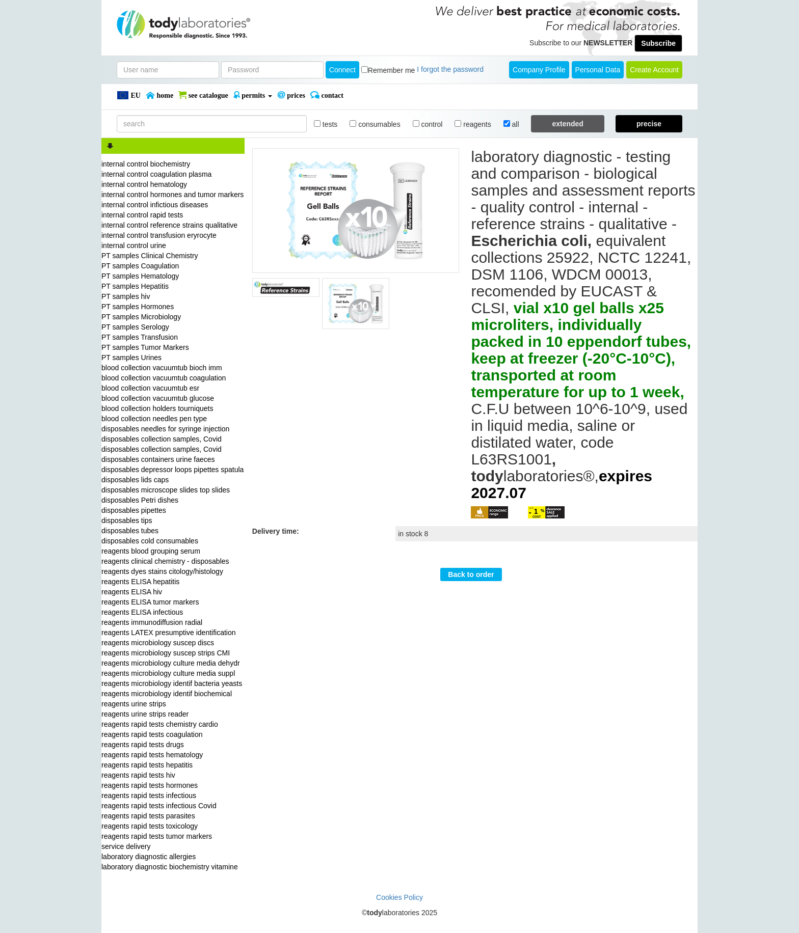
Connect (342, 70)
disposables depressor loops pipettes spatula (172, 469)
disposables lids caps (135, 480)
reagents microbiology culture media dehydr (170, 663)
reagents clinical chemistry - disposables (165, 561)
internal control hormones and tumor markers (172, 194)
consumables (375, 124)
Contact (326, 95)
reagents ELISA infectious (142, 612)
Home (159, 95)
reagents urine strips (133, 704)
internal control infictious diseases (154, 205)
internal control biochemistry (145, 164)
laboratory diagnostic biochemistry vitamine (169, 867)
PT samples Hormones (137, 307)
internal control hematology (144, 184)
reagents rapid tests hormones (149, 785)
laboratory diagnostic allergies (148, 857)
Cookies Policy (399, 897)
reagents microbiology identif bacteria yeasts (171, 683)
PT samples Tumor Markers (145, 347)
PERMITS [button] (252, 95)
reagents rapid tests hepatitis (147, 765)
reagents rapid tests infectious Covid (159, 806)
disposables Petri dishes (139, 500)
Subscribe (658, 43)
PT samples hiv (125, 296)
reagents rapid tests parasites (148, 816)
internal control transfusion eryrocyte (159, 235)
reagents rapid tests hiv (138, 775)
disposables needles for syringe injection (165, 429)
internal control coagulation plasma (156, 174)
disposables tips (126, 520)
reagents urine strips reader (145, 714)
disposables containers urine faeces (158, 459)
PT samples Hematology (140, 276)
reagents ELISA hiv (131, 592)
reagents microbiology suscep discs (157, 643)
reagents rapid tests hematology (152, 755)
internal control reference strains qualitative (169, 225)
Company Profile (539, 70)
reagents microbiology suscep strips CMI (165, 653)
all (511, 124)
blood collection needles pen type (154, 419)
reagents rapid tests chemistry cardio (159, 724)
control (428, 124)
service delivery (125, 846)
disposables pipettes (133, 510)
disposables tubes (129, 531)
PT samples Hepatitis (135, 286)
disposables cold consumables (149, 541)
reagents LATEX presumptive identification (168, 632)
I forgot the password (450, 69)
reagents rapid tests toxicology (149, 826)
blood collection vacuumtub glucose (157, 398)
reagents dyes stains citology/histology (162, 571)
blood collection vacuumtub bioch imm (161, 368)
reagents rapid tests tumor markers (156, 836)
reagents (473, 124)
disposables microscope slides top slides (165, 490)
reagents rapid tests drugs (142, 744)
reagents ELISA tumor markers (150, 602)
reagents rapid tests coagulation (151, 734)
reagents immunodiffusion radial (151, 622)
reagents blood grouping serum (150, 551)
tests (325, 124)
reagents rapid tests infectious (148, 795)
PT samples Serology (135, 327)
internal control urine (133, 245)
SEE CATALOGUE (203, 95)
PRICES (291, 95)
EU (129, 95)
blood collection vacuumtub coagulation (163, 378)
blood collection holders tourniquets (157, 408)
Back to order (471, 574)
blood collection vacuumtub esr (150, 388)
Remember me (391, 70)
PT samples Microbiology (141, 317)
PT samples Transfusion (139, 337)
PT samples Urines (131, 357)
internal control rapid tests (142, 215)
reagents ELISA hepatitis (140, 582)
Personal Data (598, 70)
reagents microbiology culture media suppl (168, 673)
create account (654, 70)
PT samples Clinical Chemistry (149, 256)
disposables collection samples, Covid (161, 439)
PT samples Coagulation (140, 266)
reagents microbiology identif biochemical (166, 694)
